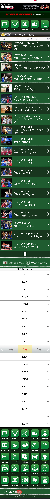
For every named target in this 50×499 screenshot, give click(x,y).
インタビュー (45, 449)
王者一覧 (15, 449)
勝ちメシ (25, 485)
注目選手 (45, 461)
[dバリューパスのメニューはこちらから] (36, 0)
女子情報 (29, 39)
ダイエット (20, 39)
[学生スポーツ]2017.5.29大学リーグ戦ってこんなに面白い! (29, 46)
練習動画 (25, 29)
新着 (4, 39)
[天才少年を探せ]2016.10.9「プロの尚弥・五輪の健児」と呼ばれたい (29, 119)
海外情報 (45, 473)
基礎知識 (5, 485)
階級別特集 (35, 449)
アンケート (15, 485)
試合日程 (5, 29)
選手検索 (45, 438)
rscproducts (38, 39)
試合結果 (15, 29)
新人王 (25, 438)
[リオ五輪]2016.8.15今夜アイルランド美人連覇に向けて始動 (29, 130)
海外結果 (15, 473)
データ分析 (45, 29)
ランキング (35, 29)
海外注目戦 (35, 473)
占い (45, 485)
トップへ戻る (11, 492)
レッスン (35, 485)
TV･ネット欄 (5, 450)
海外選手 (25, 473)
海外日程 (5, 473)
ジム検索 (35, 461)
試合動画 (5, 461)
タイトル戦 (25, 449)
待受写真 (25, 461)
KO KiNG (11, 39)
